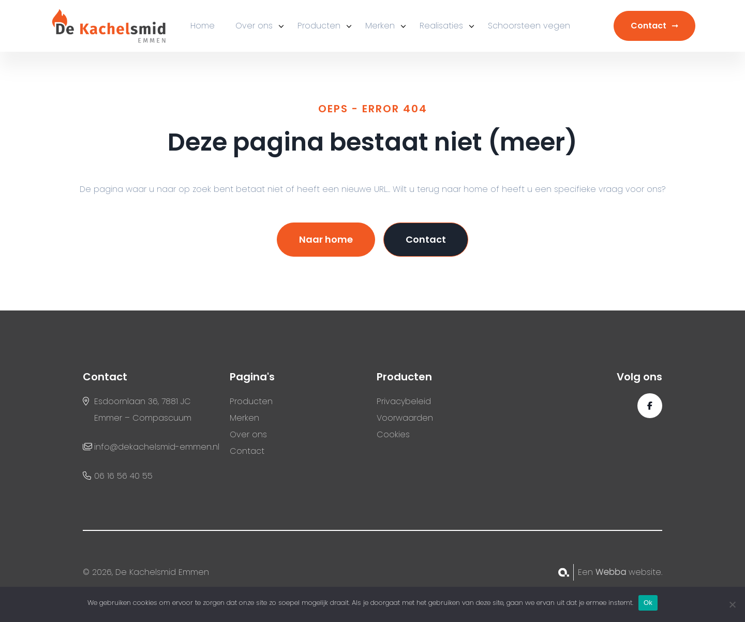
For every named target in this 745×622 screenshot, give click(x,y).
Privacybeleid (404, 401)
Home (202, 26)
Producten (318, 26)
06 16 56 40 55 (123, 476)
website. (628, 572)
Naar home (326, 239)
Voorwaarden (405, 418)
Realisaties (441, 26)
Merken (380, 26)
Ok (648, 602)
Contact (648, 26)
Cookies (393, 434)
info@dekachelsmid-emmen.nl (156, 447)
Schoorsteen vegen (529, 26)
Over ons (254, 26)
